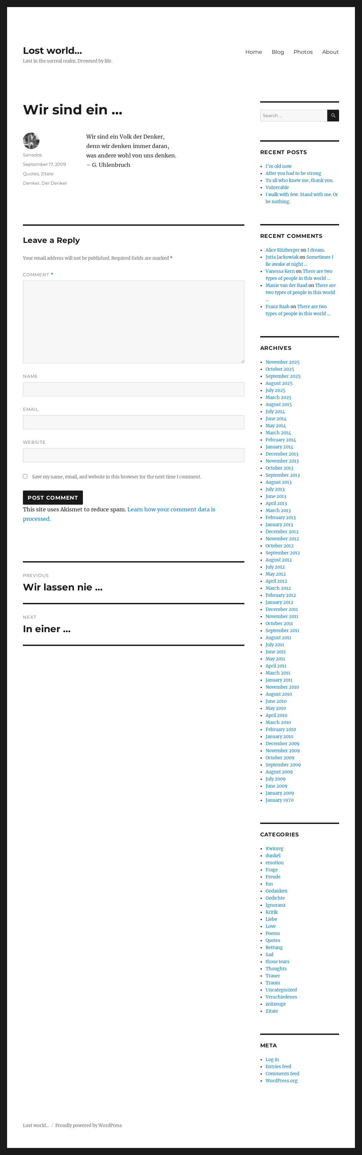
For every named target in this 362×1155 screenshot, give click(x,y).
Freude (273, 877)
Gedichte (275, 898)
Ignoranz (275, 905)
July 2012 (275, 567)
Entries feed (278, 1067)
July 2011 (275, 645)
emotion (275, 863)
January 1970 (280, 800)
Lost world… (52, 50)
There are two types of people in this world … (301, 292)
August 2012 (279, 560)
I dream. (316, 250)
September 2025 (283, 376)
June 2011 (276, 652)
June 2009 (277, 786)
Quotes (31, 173)
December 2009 (283, 744)
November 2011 (282, 616)
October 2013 (279, 468)
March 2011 (278, 673)
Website (34, 442)
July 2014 (275, 411)
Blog (278, 52)
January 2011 (279, 680)
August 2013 (279, 482)
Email (31, 409)
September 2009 (283, 765)
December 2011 (282, 609)
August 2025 (279, 383)
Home (253, 52)
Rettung (274, 947)
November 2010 (282, 687)
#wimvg (274, 849)
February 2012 (281, 595)
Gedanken (277, 891)
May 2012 (276, 574)
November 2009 (283, 751)
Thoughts (276, 969)
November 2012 (282, 539)
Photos (303, 52)
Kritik (272, 912)
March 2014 (278, 433)
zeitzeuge (276, 1004)
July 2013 (275, 489)
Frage (272, 870)
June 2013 (276, 496)
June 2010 (276, 701)
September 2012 (283, 553)
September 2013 (283, 475)
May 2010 (276, 708)
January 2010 (279, 736)
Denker (31, 183)
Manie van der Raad (286, 285)
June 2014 (276, 419)
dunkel (273, 856)
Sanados (32, 154)
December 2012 (282, 532)
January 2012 (279, 602)
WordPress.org (282, 1081)
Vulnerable (277, 187)
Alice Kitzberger (283, 250)
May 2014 (276, 426)
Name (30, 376)
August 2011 (278, 638)
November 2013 (282, 461)
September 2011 (282, 631)
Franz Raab (278, 307)
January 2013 (279, 525)
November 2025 (283, 362)
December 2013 (282, 454)
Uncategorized (281, 990)
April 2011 (276, 666)
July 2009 (276, 779)
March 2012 (278, 588)
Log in (272, 1059)
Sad (269, 955)
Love (271, 926)
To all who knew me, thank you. (299, 180)
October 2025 (280, 369)
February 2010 (281, 729)
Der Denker (54, 183)
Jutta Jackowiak (282, 257)
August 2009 (279, 772)
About (330, 52)
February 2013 (281, 517)
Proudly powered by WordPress (88, 1125)
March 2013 (278, 510)
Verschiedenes (281, 997)
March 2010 (278, 722)
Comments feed (282, 1074)
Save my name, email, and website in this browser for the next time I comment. (116, 477)
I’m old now (279, 166)
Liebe (271, 919)
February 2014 (281, 440)
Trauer (273, 976)
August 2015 (279, 404)
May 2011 (275, 659)
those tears (278, 962)
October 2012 (280, 546)
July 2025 (275, 390)
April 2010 (276, 715)
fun (269, 884)
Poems (273, 933)
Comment (38, 275)
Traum (273, 983)
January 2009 (280, 793)
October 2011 (279, 623)
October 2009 (280, 758)
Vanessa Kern (280, 271)
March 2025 (279, 397)
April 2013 (276, 503)
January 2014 (279, 447)
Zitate (47, 173)
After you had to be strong (293, 173)
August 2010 (279, 694)
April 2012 (276, 581)
